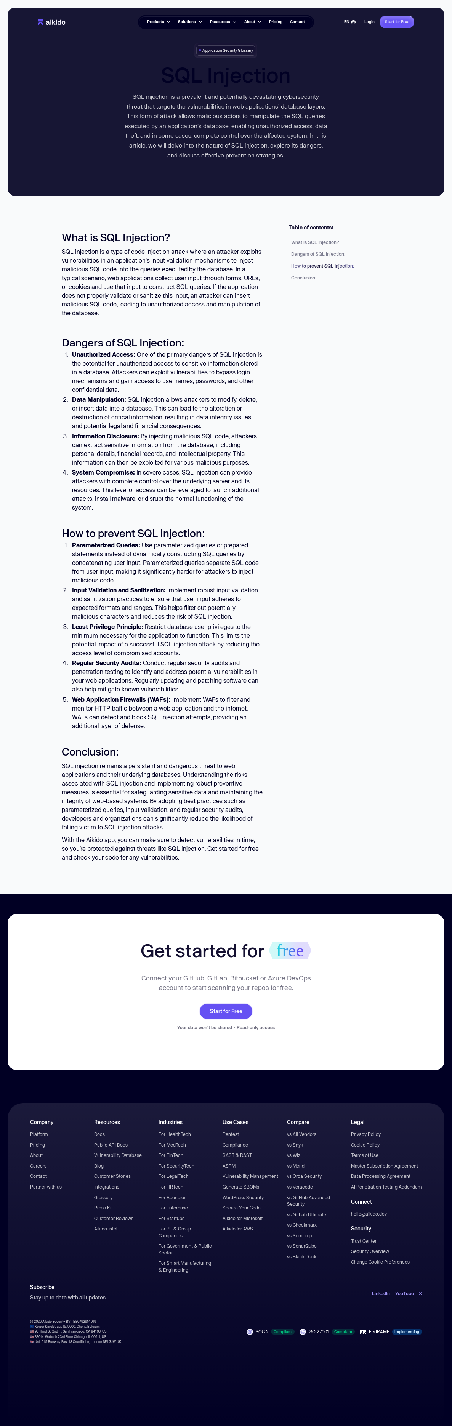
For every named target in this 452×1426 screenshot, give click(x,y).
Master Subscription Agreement (384, 1165)
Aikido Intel (105, 1228)
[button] (158, 22)
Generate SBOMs (241, 1186)
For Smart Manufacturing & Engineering (185, 1266)
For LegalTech (174, 1176)
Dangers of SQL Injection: (318, 254)
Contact (297, 21)
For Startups (171, 1218)
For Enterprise (173, 1207)
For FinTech (171, 1155)
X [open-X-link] (420, 1293)
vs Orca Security (304, 1176)
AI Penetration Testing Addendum (386, 1186)
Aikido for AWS (238, 1228)
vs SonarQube (302, 1245)
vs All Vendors (301, 1134)
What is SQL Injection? (315, 242)
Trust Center (364, 1240)
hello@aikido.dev (369, 1213)
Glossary (103, 1197)
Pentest (231, 1134)
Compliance (235, 1144)
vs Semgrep (299, 1235)
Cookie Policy (365, 1144)
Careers (38, 1165)
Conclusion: (303, 277)
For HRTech (171, 1186)
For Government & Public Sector (185, 1249)
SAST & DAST (237, 1155)
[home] (52, 22)
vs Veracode (300, 1186)
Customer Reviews (113, 1218)
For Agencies (172, 1197)
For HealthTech (175, 1134)
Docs (99, 1134)
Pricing (275, 21)
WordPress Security (243, 1197)
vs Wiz (293, 1155)
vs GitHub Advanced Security (308, 1201)
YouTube (404, 1293)
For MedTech (172, 1144)
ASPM (229, 1165)
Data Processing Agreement (380, 1176)
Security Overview (370, 1251)
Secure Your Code (242, 1207)
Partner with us (46, 1186)
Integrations (106, 1186)
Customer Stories (112, 1176)
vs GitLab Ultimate (306, 1214)
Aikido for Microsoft (243, 1218)
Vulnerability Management (250, 1176)
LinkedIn (381, 1293)
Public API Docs (111, 1144)
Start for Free (226, 1011)
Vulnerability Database (118, 1155)
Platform (39, 1134)
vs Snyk (295, 1144)
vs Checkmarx (302, 1224)
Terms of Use (364, 1155)
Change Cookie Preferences (380, 1261)
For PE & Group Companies (175, 1232)
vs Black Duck (301, 1256)
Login (369, 21)
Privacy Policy (366, 1134)
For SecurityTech (176, 1165)
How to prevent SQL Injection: (322, 265)
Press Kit (103, 1207)
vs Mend (296, 1165)
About (36, 1155)
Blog (99, 1165)
